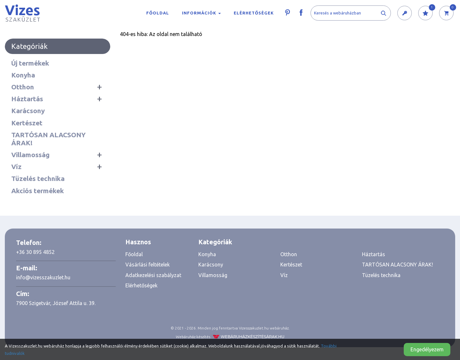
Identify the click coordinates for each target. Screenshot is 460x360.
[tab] (157, 242)
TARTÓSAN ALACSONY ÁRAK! (48, 139)
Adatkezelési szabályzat (153, 275)
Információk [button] (201, 13)
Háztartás (27, 99)
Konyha (23, 75)
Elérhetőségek (254, 13)
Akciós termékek (37, 190)
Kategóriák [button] (215, 242)
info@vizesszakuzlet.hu (43, 277)
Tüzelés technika (38, 178)
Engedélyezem (427, 349)
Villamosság (30, 154)
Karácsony (28, 110)
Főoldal (157, 13)
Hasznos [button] (138, 242)
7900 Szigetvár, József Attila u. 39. (55, 303)
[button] (404, 13)
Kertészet (26, 123)
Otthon (22, 87)
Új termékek (30, 63)
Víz (16, 166)
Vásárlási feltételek (147, 264)
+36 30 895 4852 (35, 252)
